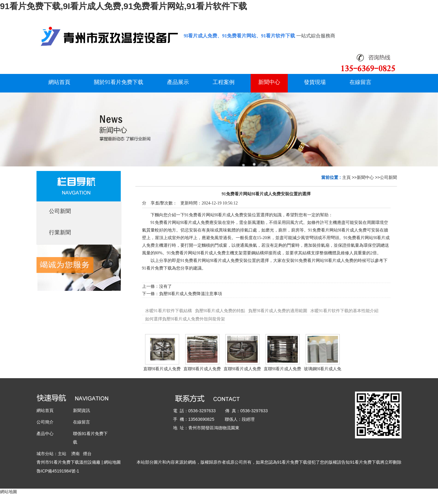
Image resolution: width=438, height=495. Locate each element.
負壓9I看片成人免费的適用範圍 (277, 311)
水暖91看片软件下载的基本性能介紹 (344, 311)
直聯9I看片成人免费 (162, 369)
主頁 (346, 177)
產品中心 (45, 433)
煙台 (87, 453)
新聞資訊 (81, 410)
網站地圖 (112, 462)
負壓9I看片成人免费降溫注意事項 (190, 293)
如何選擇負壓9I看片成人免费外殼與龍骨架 (185, 319)
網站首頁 (45, 410)
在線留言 (81, 422)
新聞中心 (365, 177)
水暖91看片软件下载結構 (168, 311)
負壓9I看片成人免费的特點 (220, 311)
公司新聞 (388, 177)
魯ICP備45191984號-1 (57, 471)
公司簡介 (45, 422)
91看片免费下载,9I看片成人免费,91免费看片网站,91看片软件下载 (123, 6)
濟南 (75, 453)
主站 (62, 453)
